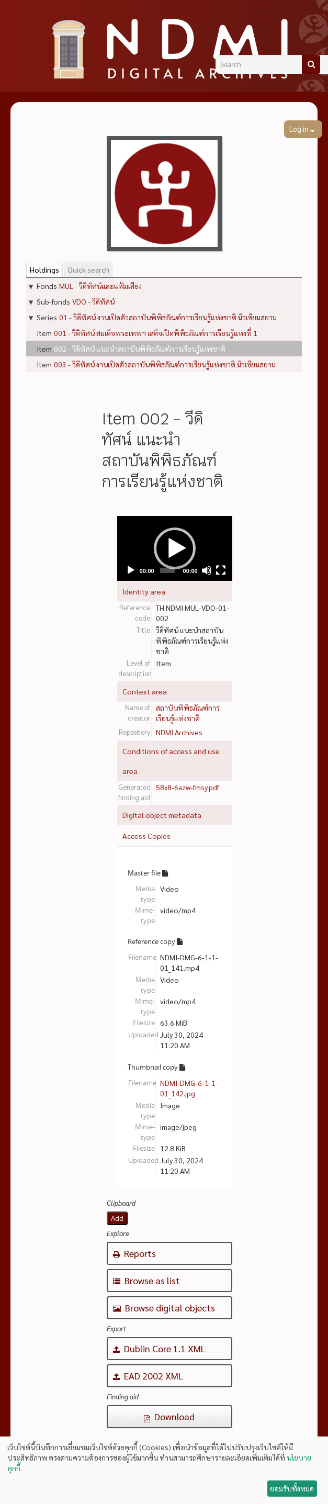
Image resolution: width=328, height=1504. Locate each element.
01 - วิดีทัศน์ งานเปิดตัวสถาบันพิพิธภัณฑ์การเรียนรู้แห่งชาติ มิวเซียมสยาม (168, 317)
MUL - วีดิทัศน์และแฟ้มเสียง (100, 285)
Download (169, 1416)
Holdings (44, 269)
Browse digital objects (164, 1307)
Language (202, 130)
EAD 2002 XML (148, 1376)
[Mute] (206, 570)
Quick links (258, 130)
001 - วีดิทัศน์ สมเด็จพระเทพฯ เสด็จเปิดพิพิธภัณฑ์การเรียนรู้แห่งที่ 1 (155, 333)
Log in (299, 129)
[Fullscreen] (221, 570)
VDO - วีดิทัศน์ (93, 301)
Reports (134, 1253)
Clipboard (148, 130)
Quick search (88, 269)
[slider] (167, 570)
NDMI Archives (179, 732)
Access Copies (146, 835)
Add (117, 1218)
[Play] (131, 570)
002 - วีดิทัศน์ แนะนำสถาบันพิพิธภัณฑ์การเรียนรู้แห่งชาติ (139, 348)
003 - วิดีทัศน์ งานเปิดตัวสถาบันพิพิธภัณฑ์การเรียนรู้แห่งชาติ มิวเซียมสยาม (165, 364)
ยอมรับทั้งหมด (292, 1488)
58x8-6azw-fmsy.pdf (187, 787)
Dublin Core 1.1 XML (159, 1348)
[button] (175, 548)
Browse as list (146, 1280)
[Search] (311, 64)
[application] (174, 548)
